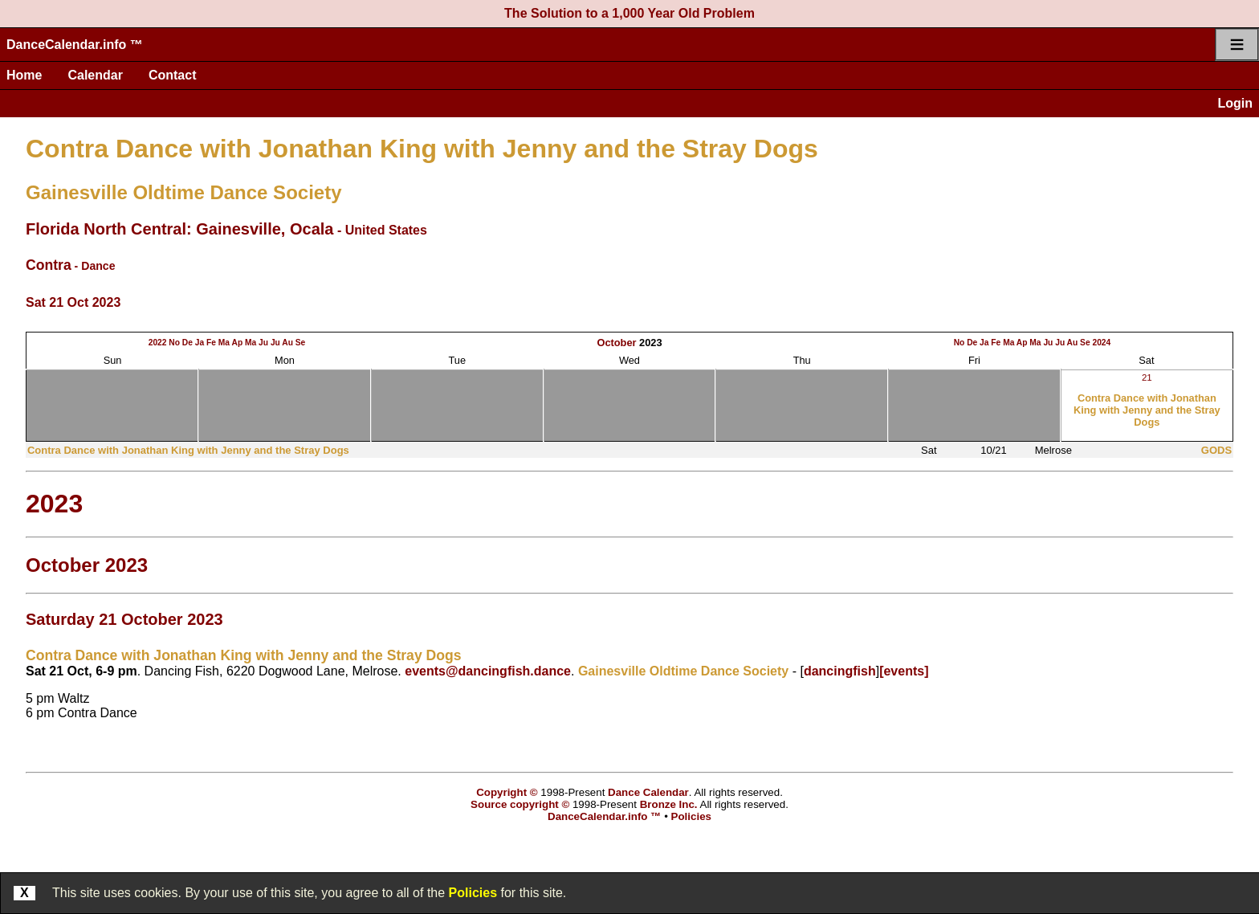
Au (287, 342)
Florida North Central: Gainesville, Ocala (179, 229)
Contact (173, 75)
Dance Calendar (648, 792)
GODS (1216, 450)
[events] (903, 671)
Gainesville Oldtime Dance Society (184, 192)
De (187, 342)
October (616, 343)
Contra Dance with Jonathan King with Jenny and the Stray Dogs (422, 148)
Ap (237, 342)
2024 (1101, 342)
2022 (158, 342)
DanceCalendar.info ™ (74, 44)
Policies (473, 893)
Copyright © (506, 792)
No (174, 342)
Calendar (94, 75)
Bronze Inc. (669, 804)
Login (1235, 103)
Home (24, 75)
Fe (211, 342)
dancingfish (840, 671)
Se (300, 342)
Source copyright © (520, 804)
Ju (263, 342)
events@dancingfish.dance (488, 671)
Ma (224, 342)
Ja (199, 342)
